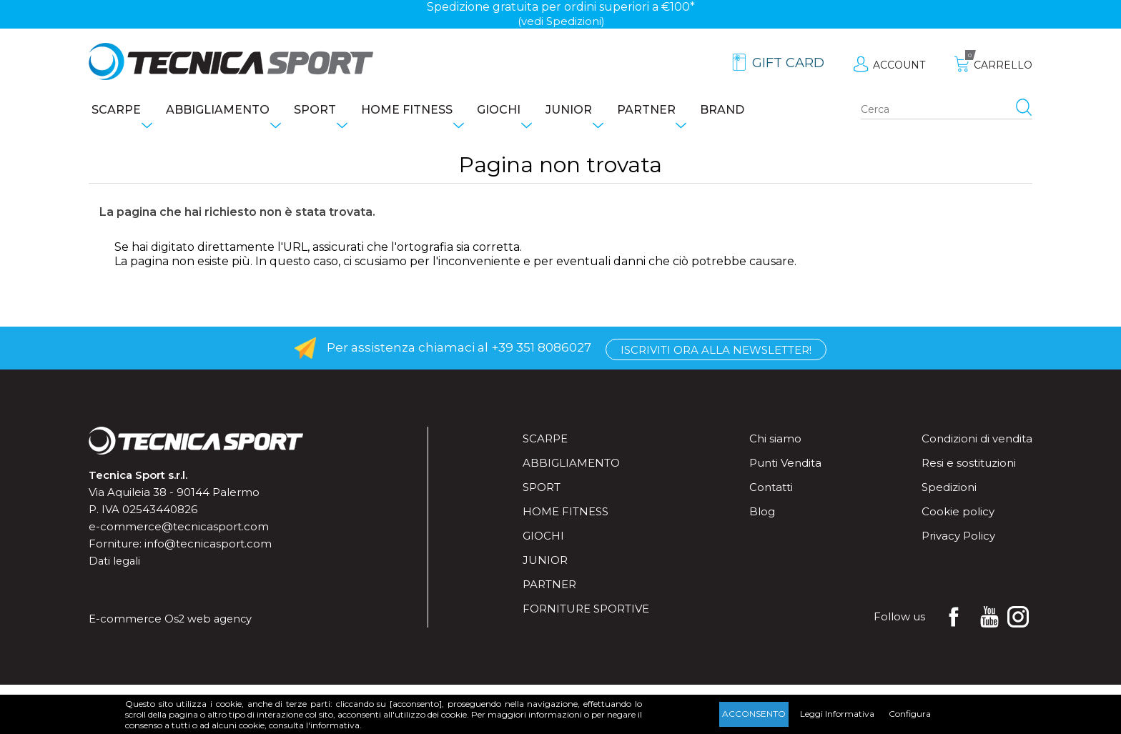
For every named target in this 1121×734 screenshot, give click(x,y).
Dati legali (115, 563)
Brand (771, 111)
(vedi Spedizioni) (561, 21)
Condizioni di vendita (977, 441)
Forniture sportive (586, 611)
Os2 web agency (209, 621)
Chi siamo (775, 441)
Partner (687, 111)
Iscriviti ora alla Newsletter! (716, 351)
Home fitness (426, 111)
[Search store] (946, 111)
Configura (910, 713)
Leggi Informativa (837, 713)
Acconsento (754, 713)
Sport (327, 111)
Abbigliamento (222, 111)
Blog (762, 514)
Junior (603, 111)
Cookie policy (958, 514)
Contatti (771, 490)
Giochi (526, 111)
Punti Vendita (785, 465)
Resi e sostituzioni (969, 465)
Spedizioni (949, 490)
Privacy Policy (958, 538)
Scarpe (113, 111)
